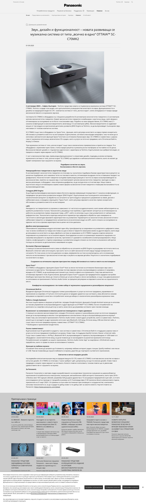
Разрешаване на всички (130, 488)
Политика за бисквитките (38, 494)
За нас (28, 15)
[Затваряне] (143, 488)
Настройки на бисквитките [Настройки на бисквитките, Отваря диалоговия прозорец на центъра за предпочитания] (93, 488)
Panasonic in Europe (18, 2)
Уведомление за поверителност (57, 494)
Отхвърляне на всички (113, 488)
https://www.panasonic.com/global (47, 387)
